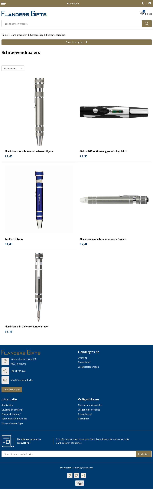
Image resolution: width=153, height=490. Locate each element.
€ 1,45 (8, 156)
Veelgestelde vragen (88, 367)
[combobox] (71, 23)
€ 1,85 (8, 244)
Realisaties (7, 405)
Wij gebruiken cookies (89, 410)
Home (4, 34)
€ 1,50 (83, 156)
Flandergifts (73, 3)
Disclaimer (83, 419)
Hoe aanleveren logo (12, 423)
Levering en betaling (12, 410)
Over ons (82, 358)
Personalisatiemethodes (14, 419)
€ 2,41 (83, 244)
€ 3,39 (8, 332)
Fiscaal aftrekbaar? (11, 414)
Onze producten (19, 34)
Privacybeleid (85, 414)
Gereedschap (36, 34)
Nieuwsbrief (84, 362)
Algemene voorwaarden (90, 405)
